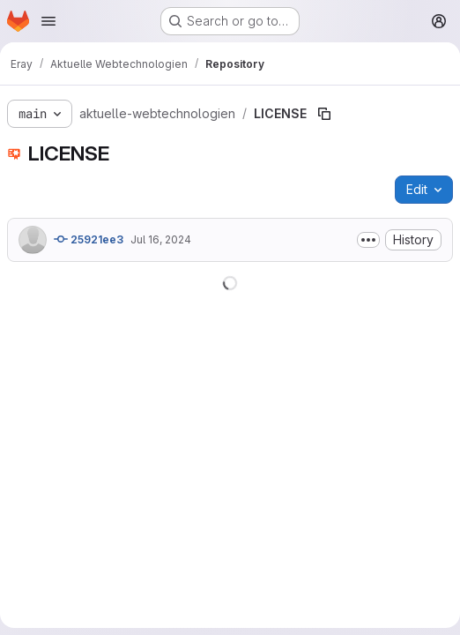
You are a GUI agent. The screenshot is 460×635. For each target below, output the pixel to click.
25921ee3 (88, 239)
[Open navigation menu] (48, 21)
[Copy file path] (324, 114)
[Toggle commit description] (368, 240)
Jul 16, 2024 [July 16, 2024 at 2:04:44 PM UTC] (160, 239)
